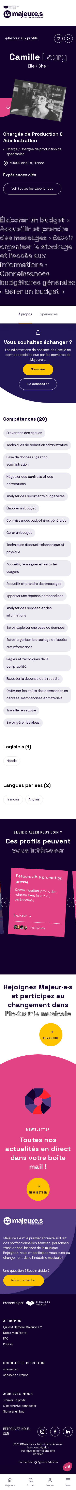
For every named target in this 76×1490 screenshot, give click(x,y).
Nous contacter (23, 1280)
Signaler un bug (14, 1411)
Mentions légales (38, 1448)
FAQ (5, 1338)
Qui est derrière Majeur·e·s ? (22, 1327)
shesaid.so (10, 1369)
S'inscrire (38, 369)
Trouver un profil (14, 1400)
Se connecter (38, 384)
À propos (25, 314)
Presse (8, 1344)
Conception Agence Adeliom (38, 1462)
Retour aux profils (21, 38)
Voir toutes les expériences (32, 188)
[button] (4, 902)
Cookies (38, 1454)
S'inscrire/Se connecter (19, 1406)
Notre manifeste (15, 1333)
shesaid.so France (16, 1375)
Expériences (48, 314)
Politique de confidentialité (38, 1451)
